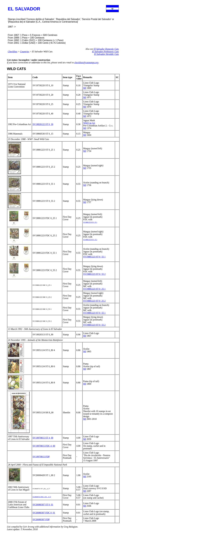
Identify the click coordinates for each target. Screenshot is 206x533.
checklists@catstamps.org (86, 62)
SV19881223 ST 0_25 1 (94, 289)
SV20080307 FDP (41, 519)
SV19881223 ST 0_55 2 (94, 274)
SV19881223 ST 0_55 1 (94, 257)
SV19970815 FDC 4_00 (44, 446)
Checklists (12, 51)
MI (84, 88)
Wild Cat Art (89, 123)
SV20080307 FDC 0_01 (44, 512)
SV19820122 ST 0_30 (43, 124)
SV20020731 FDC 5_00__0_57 (42, 497)
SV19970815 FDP (41, 456)
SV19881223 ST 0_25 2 (94, 301)
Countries (24, 51)
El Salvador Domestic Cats (106, 49)
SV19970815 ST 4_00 (43, 438)
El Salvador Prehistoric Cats (105, 51)
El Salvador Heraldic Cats (106, 54)
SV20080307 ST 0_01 (43, 504)
